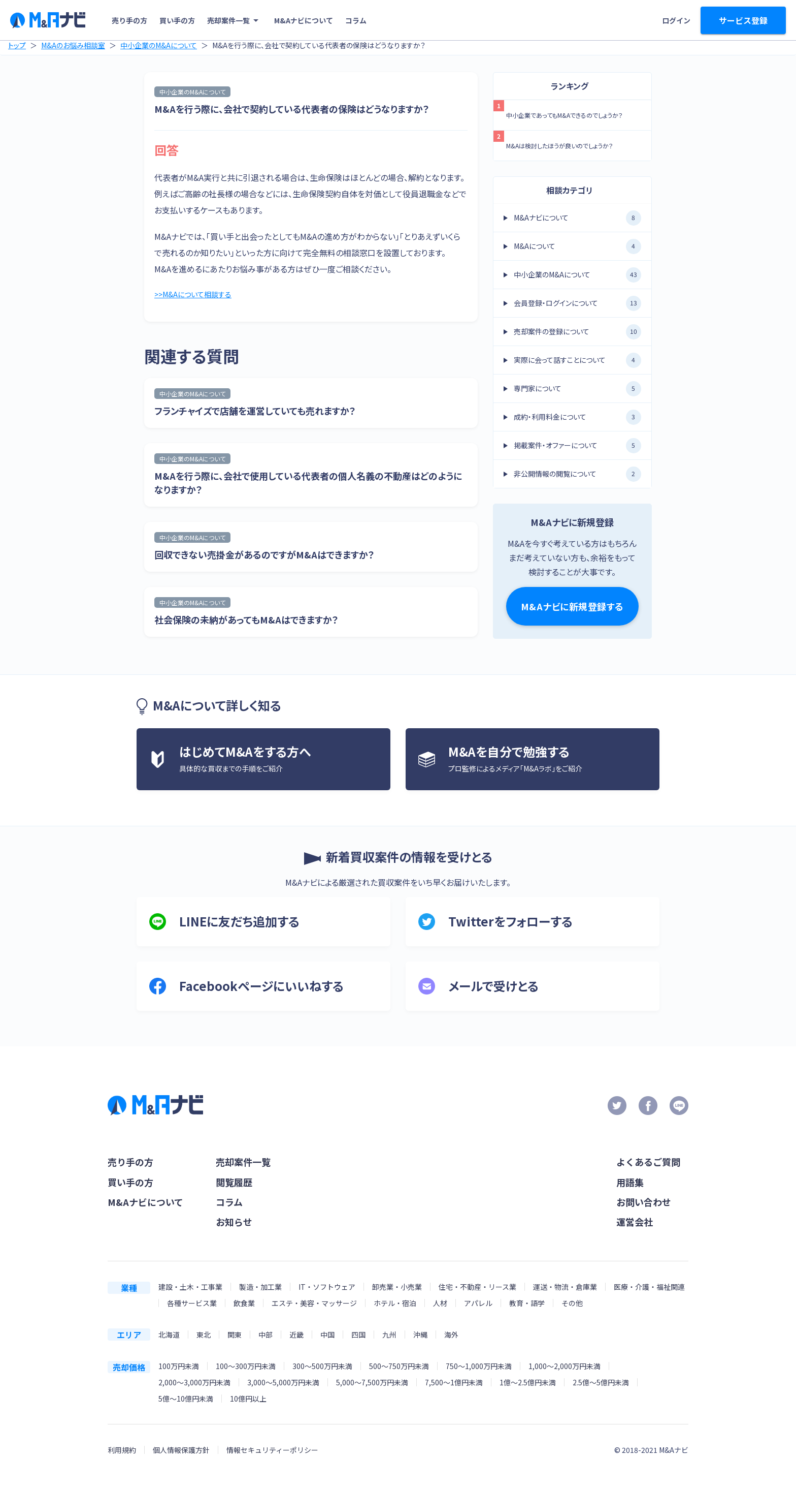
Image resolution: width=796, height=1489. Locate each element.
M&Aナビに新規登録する (572, 606)
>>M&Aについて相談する (197, 295)
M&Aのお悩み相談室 (73, 45)
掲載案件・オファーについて (577, 445)
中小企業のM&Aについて (158, 45)
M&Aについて (577, 246)
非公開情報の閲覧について (577, 474)
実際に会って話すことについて (577, 360)
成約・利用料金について (577, 417)
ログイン (676, 20)
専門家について (577, 388)
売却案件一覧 (234, 20)
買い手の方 (177, 20)
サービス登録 (743, 20)
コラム (356, 20)
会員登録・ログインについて (577, 303)
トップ (17, 45)
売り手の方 (129, 20)
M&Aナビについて (303, 20)
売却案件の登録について (577, 331)
